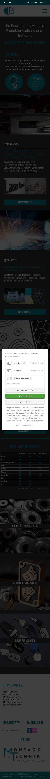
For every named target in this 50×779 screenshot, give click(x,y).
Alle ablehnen (25, 402)
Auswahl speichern (25, 390)
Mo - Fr (29, 2)
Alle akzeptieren (25, 396)
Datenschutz (30, 421)
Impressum (20, 425)
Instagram (10, 2)
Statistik (17, 370)
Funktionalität (19, 363)
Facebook (4, 2)
